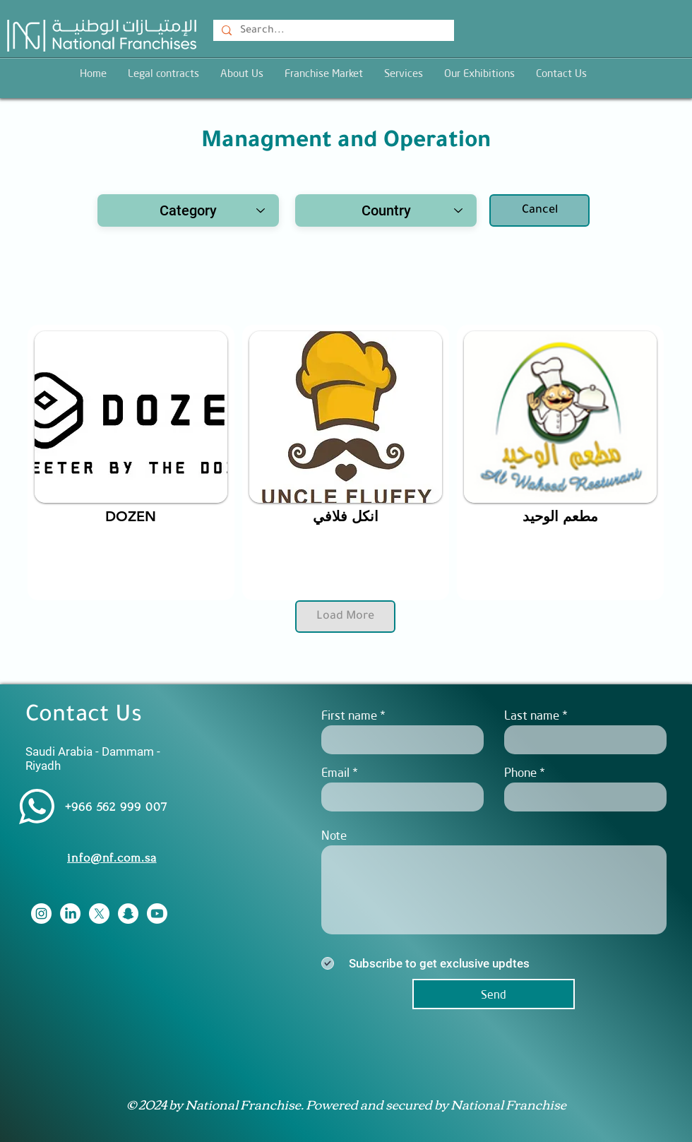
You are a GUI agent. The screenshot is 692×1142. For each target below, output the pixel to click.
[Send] (493, 994)
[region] (131, 462)
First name (349, 715)
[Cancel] (539, 210)
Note (334, 835)
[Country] (386, 210)
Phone (520, 772)
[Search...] (332, 32)
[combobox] (188, 210)
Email (335, 772)
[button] (404, 73)
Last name (531, 715)
